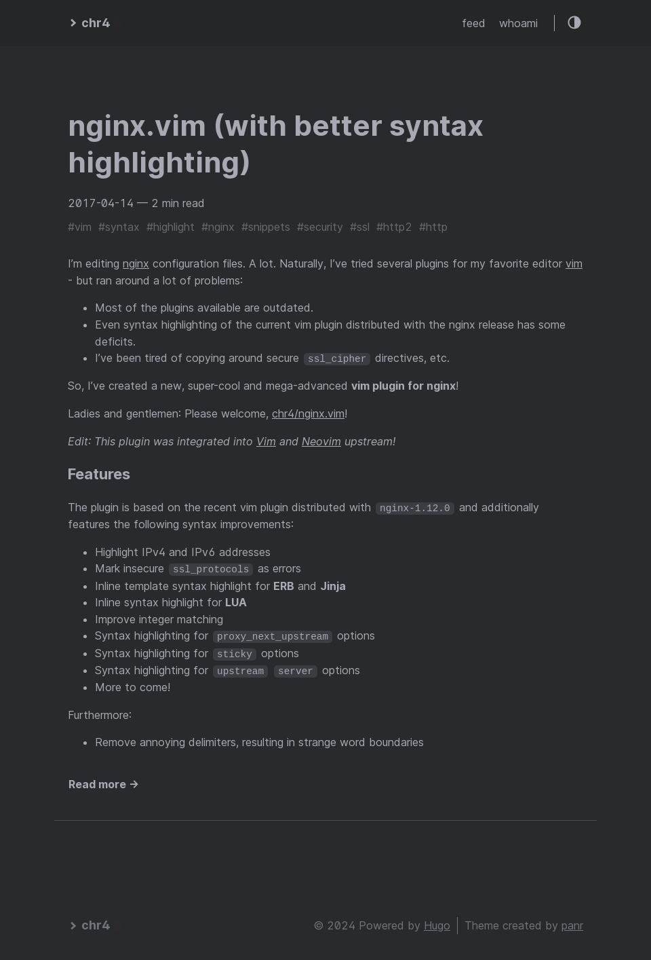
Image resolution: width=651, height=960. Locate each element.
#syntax (119, 227)
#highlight (170, 227)
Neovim (321, 440)
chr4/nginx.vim (308, 413)
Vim (266, 440)
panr (572, 923)
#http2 (394, 227)
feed (474, 23)
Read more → (103, 782)
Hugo (437, 923)
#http (433, 227)
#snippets (265, 227)
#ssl (360, 227)
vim (574, 263)
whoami (518, 23)
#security (320, 227)
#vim (80, 227)
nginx (136, 263)
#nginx (218, 227)
